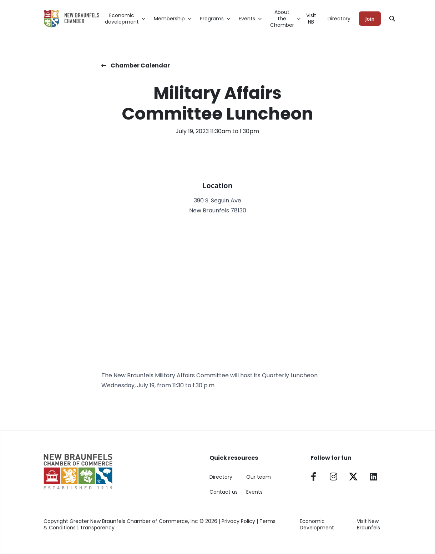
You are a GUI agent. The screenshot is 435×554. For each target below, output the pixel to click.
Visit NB (311, 18)
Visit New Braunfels (368, 524)
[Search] (392, 18)
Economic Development (317, 524)
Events (254, 491)
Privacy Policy (238, 521)
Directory (339, 18)
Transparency (97, 527)
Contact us (223, 491)
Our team (258, 476)
